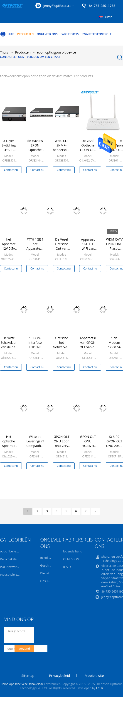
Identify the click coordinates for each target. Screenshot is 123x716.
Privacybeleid (59, 675)
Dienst (44, 573)
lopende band (72, 551)
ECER (99, 688)
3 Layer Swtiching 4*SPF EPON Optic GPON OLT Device (8, 152)
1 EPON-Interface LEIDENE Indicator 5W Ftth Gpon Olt (35, 349)
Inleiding (46, 558)
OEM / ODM (71, 559)
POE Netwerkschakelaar (16, 567)
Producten (25, 34)
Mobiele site (94, 675)
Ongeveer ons (47, 34)
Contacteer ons (12, 57)
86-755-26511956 (102, 6)
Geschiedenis (49, 565)
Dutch (107, 17)
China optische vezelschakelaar (21, 684)
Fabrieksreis (70, 34)
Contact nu (11, 170)
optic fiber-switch (12, 551)
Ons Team (47, 581)
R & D (67, 567)
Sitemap (27, 675)
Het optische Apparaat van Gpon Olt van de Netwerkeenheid (12, 448)
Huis (7, 34)
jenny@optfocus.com (58, 5)
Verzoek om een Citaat (43, 57)
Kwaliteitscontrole (96, 34)
